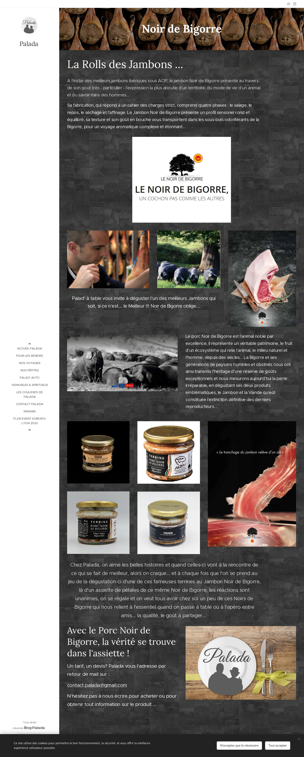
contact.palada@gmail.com (97, 685)
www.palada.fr (29, 733)
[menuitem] (29, 348)
